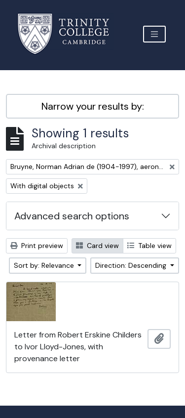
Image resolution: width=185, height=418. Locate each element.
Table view (149, 245)
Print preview (36, 245)
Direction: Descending (131, 265)
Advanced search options (71, 215)
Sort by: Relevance (45, 265)
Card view (97, 245)
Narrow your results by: (92, 106)
